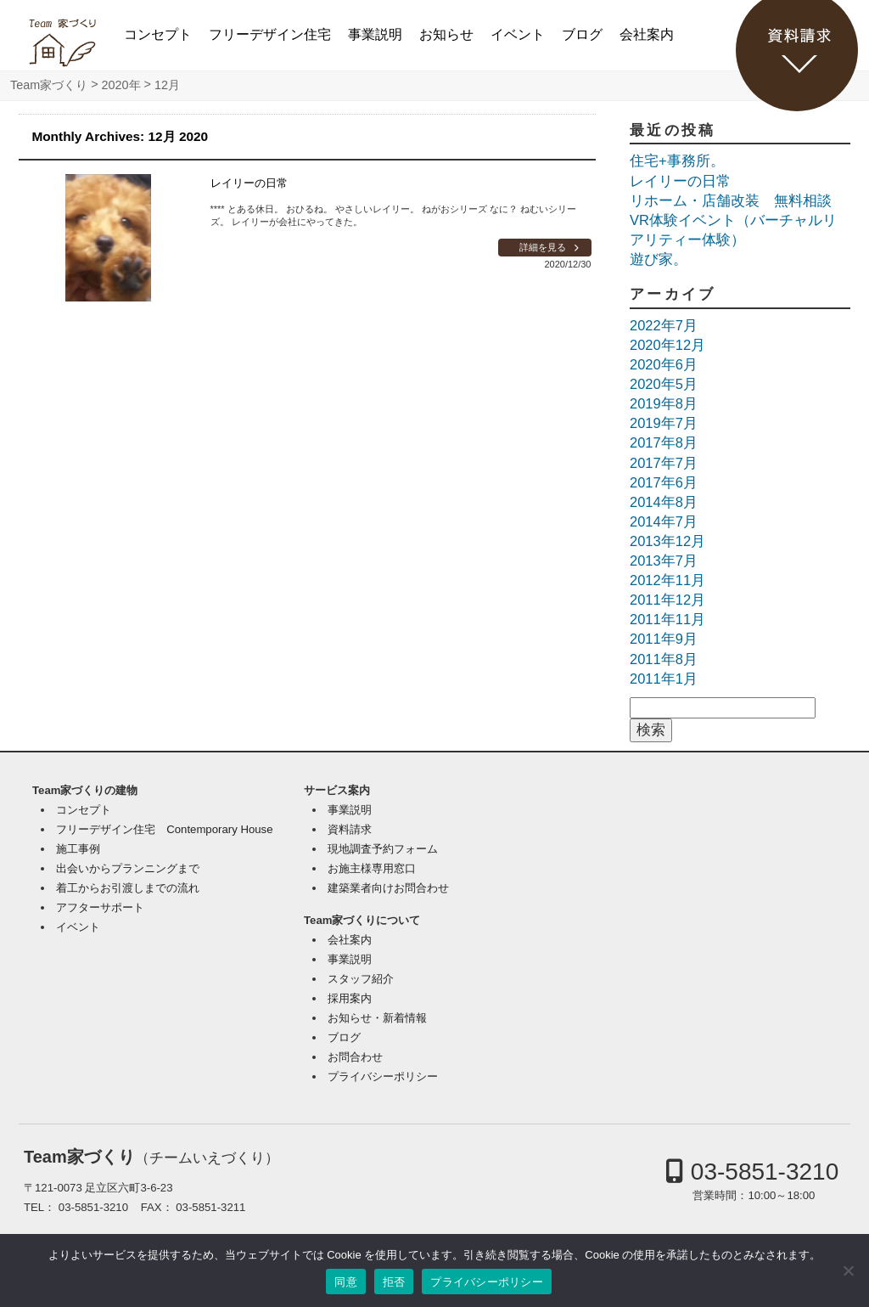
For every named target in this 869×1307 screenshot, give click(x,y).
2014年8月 (664, 502)
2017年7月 (664, 462)
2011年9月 (664, 638)
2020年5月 (664, 384)
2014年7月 (664, 521)
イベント (518, 34)
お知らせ (446, 34)
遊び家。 (658, 259)
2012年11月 (667, 580)
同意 (345, 1282)
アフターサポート (100, 907)
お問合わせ (355, 1057)
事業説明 (375, 34)
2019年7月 (664, 423)
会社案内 (647, 34)
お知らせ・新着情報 (377, 1017)
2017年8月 (664, 442)
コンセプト (158, 34)
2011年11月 (667, 619)
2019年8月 (664, 403)
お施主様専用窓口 (372, 868)
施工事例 (78, 848)
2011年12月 (667, 599)
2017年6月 (664, 482)
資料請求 (350, 829)
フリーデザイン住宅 (270, 34)
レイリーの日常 (249, 183)
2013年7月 (664, 560)
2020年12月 (667, 344)
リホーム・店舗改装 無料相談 (731, 200)
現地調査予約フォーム (383, 848)
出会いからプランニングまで (127, 868)
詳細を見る (542, 247)
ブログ (582, 34)
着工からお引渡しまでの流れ (127, 888)
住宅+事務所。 (677, 160)
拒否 (394, 1282)
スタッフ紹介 (361, 978)
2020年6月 (664, 364)
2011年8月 (664, 659)
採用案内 (350, 998)
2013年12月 (667, 541)
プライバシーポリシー (383, 1076)
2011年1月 (664, 678)
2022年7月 (664, 325)
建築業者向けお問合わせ (388, 888)
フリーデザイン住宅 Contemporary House (164, 829)
